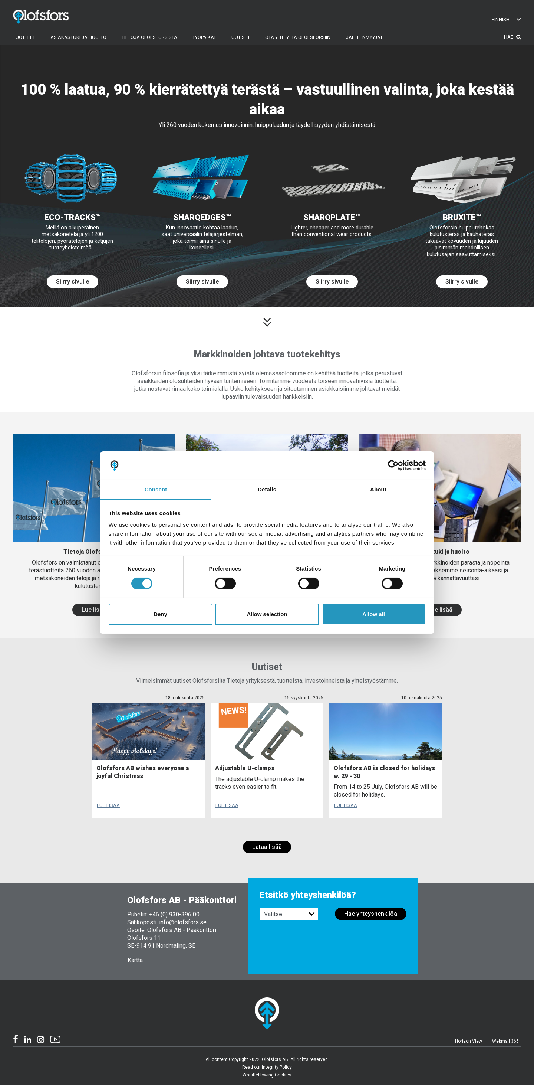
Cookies (283, 1075)
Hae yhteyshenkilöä (370, 913)
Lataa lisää (267, 846)
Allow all (373, 614)
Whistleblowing (258, 1075)
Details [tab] (267, 489)
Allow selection (267, 614)
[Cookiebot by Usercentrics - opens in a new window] (393, 465)
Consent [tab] (156, 489)
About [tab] (378, 489)
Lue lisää (94, 609)
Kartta (135, 960)
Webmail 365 (505, 1041)
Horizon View (468, 1041)
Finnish (506, 19)
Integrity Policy (277, 1067)
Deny (160, 614)
